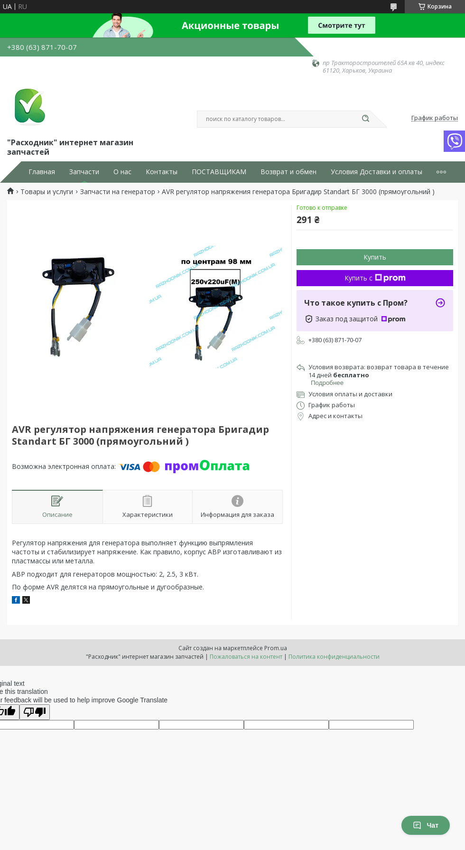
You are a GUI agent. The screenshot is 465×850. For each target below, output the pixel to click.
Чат (425, 825)
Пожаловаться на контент (246, 657)
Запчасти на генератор (117, 191)
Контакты (161, 171)
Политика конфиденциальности (334, 657)
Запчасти (84, 171)
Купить (374, 257)
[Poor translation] (34, 712)
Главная (41, 171)
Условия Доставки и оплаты (376, 171)
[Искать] (365, 119)
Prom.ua (275, 648)
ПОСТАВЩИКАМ (219, 171)
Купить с (375, 277)
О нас (122, 171)
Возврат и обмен (288, 171)
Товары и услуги (46, 191)
